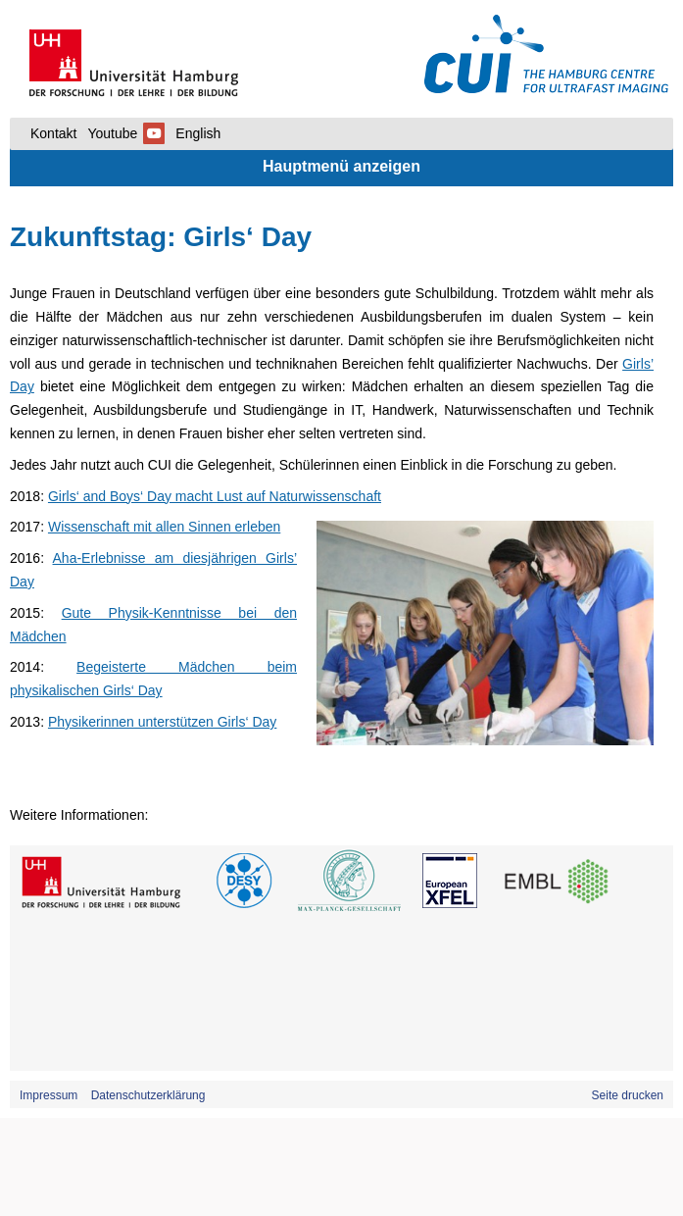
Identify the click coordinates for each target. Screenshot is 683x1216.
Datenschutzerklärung (148, 1095)
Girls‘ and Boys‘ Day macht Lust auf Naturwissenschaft (214, 496)
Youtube (126, 133)
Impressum (48, 1095)
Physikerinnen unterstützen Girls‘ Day (162, 722)
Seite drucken (627, 1095)
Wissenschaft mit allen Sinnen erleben (164, 526)
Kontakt (53, 133)
